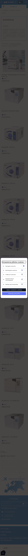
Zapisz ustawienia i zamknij (14, 290)
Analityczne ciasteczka (10, 274)
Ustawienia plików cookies (13, 262)
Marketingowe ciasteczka (11, 270)
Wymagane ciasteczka (10, 266)
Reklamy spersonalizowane (11, 284)
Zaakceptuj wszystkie (14, 293)
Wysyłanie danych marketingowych (9, 279)
